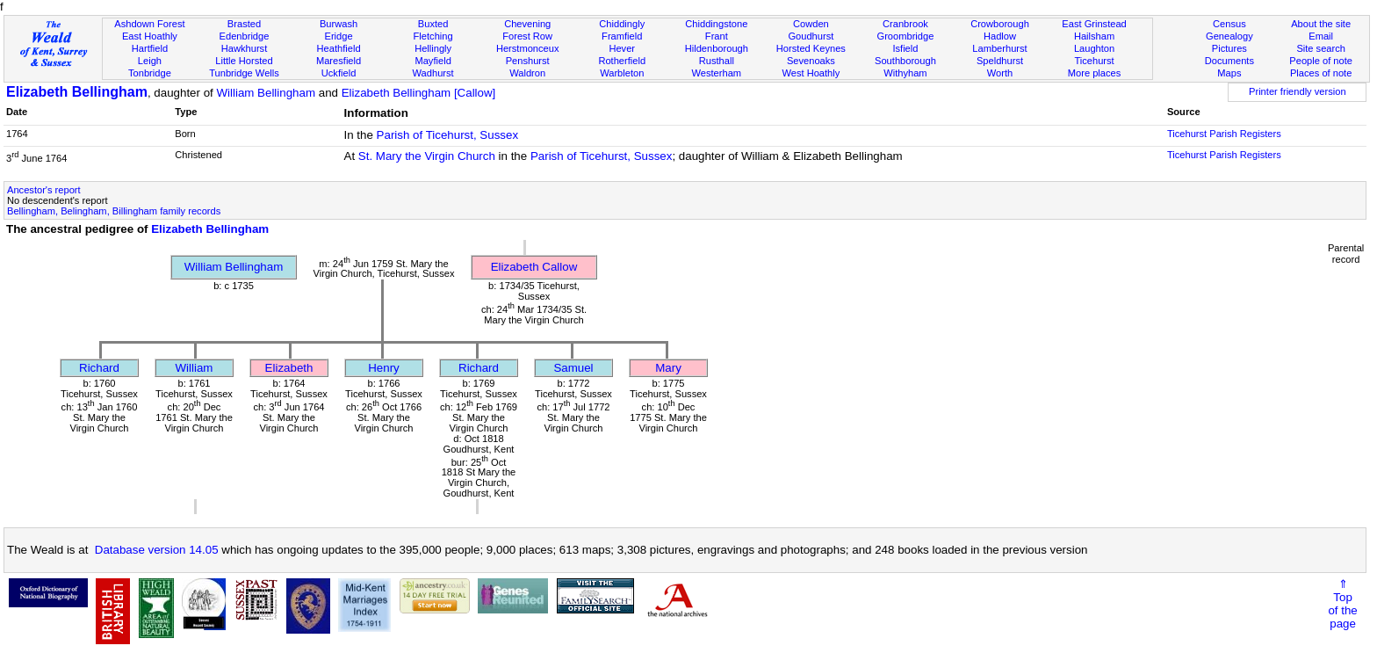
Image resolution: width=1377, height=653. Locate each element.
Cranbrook (905, 23)
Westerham (717, 73)
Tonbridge (149, 73)
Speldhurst (1000, 60)
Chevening (527, 23)
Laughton (1094, 48)
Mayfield (433, 60)
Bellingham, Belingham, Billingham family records (113, 211)
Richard (99, 367)
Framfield (622, 36)
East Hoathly (149, 36)
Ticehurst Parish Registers (1224, 133)
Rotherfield (621, 60)
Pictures (1229, 48)
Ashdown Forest (149, 23)
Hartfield (150, 48)
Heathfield (339, 48)
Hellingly (433, 48)
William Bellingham (265, 92)
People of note (1320, 60)
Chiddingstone (716, 23)
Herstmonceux (527, 48)
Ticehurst (1094, 60)
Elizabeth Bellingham (77, 91)
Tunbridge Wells (244, 73)
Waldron (527, 73)
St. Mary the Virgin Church (426, 156)
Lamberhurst (999, 48)
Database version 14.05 (157, 549)
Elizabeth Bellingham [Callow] (419, 92)
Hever (622, 48)
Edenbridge (245, 36)
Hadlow (1000, 36)
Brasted (244, 23)
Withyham (904, 73)
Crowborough (999, 23)
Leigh (150, 60)
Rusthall (716, 60)
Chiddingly (622, 23)
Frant (716, 36)
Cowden (811, 23)
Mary (668, 367)
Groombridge (905, 36)
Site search (1320, 48)
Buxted (433, 23)
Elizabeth (289, 367)
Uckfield (339, 73)
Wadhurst (433, 73)
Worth (1000, 73)
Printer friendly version (1297, 91)
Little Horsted (243, 60)
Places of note (1321, 73)
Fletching (433, 36)
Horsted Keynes (811, 48)
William (194, 367)
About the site (1321, 23)
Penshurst (528, 60)
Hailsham (1094, 36)
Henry (384, 367)
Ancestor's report (44, 190)
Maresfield (338, 60)
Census (1229, 23)
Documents (1229, 60)
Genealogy (1229, 36)
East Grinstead (1094, 23)
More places (1094, 73)
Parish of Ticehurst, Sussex (448, 134)
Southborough (905, 60)
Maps (1229, 73)
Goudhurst (810, 36)
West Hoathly (811, 73)
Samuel (573, 367)
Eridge (339, 36)
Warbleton (622, 73)
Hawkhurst (244, 48)
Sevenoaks (811, 60)
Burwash (338, 23)
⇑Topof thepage (1342, 603)
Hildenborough (716, 48)
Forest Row (527, 36)
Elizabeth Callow (534, 266)
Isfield (905, 48)
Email (1321, 36)
